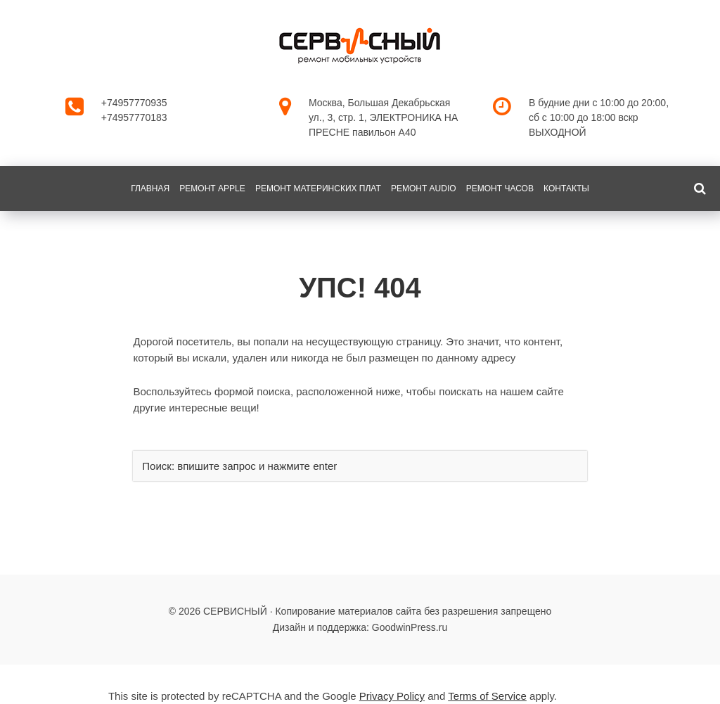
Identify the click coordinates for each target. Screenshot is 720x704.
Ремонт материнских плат (318, 188)
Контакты (566, 188)
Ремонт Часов (500, 188)
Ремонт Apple (212, 188)
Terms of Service (487, 696)
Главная (150, 188)
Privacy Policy (392, 696)
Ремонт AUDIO (423, 188)
